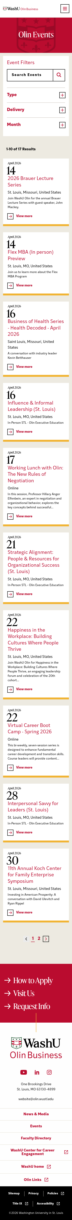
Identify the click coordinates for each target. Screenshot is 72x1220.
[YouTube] (23, 1073)
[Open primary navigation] (65, 9)
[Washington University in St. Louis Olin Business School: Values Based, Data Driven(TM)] (36, 1057)
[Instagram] (49, 1073)
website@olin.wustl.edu (36, 1099)
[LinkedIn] (37, 1073)
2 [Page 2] (39, 939)
